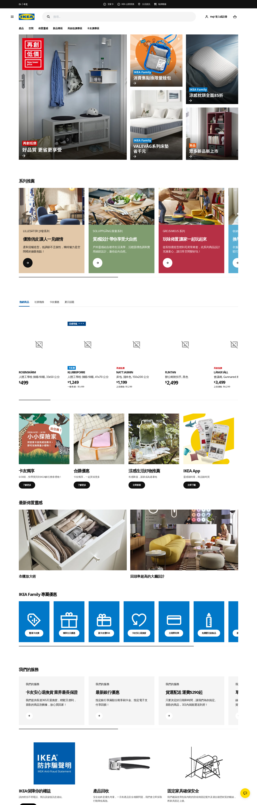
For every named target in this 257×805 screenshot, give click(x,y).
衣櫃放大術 (27, 576)
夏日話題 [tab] (69, 302)
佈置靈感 (43, 28)
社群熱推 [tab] (39, 302)
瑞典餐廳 (162, 4)
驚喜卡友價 (34, 633)
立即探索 (137, 484)
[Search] (48, 16)
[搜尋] (124, 17)
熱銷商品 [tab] (24, 302)
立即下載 (192, 484)
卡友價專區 (93, 28)
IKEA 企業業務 (128, 4)
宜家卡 (111, 4)
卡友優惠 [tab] (54, 302)
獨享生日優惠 (69, 633)
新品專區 (58, 28)
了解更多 (27, 484)
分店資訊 (146, 4)
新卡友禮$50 (104, 633)
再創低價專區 (75, 28)
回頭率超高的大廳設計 (147, 576)
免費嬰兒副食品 (209, 633)
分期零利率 (174, 633)
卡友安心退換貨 (139, 633)
